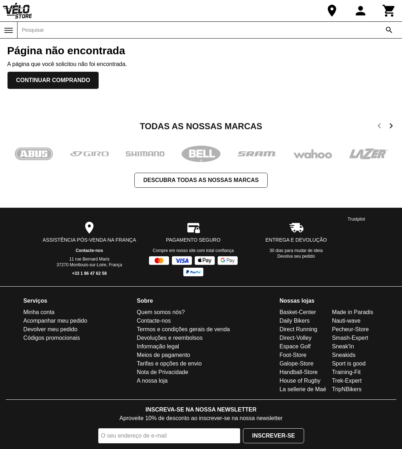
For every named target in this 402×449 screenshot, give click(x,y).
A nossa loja (152, 381)
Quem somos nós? (161, 312)
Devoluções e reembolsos (170, 338)
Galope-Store (296, 363)
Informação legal (158, 346)
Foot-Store (293, 355)
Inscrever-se (273, 436)
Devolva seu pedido (296, 256)
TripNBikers (347, 389)
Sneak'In (343, 346)
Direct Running (298, 329)
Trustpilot (356, 219)
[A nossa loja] (332, 11)
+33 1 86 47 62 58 (89, 273)
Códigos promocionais (51, 338)
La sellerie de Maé (302, 389)
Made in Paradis (352, 312)
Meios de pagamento (163, 355)
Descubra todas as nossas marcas (201, 180)
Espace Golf (295, 346)
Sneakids (344, 355)
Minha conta (38, 312)
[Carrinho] (389, 11)
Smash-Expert (350, 338)
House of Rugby (300, 381)
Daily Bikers (294, 321)
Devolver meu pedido (50, 329)
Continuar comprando (53, 80)
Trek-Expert (347, 381)
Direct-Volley (295, 338)
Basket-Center (297, 312)
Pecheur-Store (350, 329)
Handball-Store (298, 372)
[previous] (379, 127)
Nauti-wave (346, 321)
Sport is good (349, 363)
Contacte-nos (89, 250)
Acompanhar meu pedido (55, 321)
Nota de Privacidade (162, 372)
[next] (391, 127)
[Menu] (8, 30)
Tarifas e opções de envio (169, 363)
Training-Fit (346, 372)
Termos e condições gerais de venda (183, 329)
